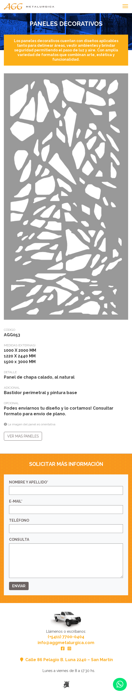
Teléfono (19, 520)
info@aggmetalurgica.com (66, 642)
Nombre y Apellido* (28, 482)
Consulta (19, 539)
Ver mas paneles (23, 436)
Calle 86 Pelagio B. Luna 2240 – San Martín (66, 659)
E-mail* (15, 501)
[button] (120, 684)
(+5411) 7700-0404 (66, 636)
